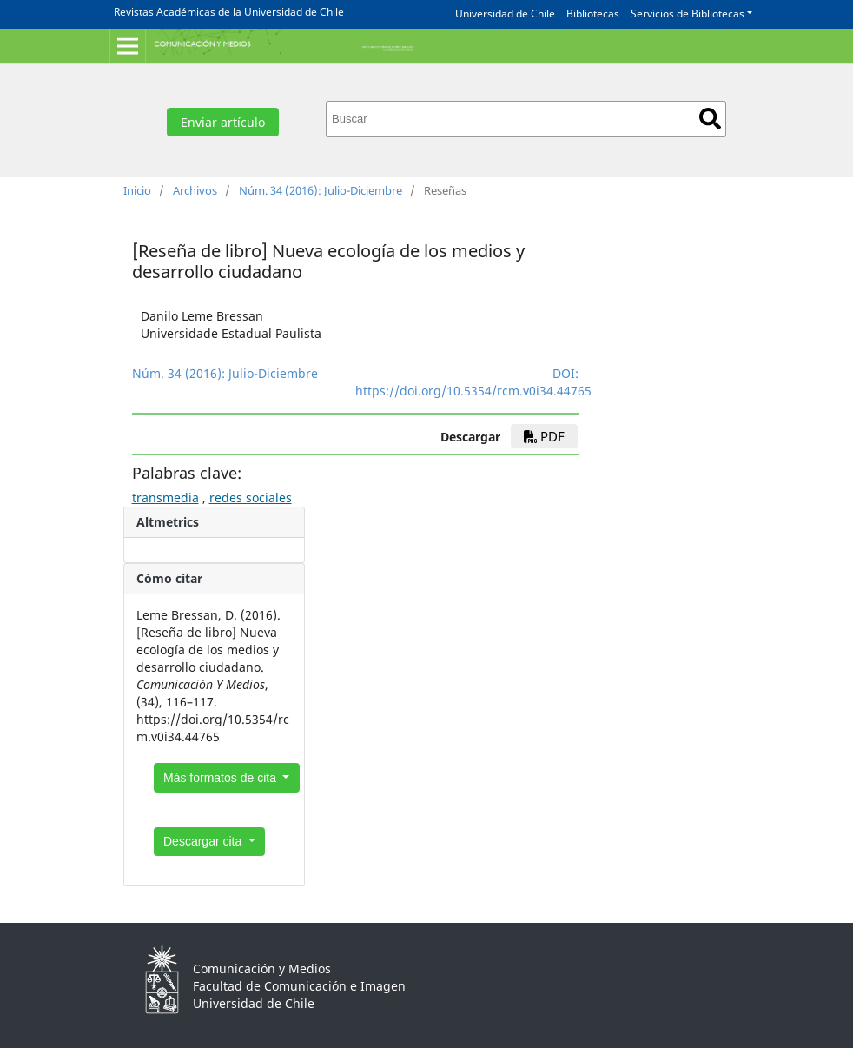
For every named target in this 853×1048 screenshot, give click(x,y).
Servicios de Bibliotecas (687, 13)
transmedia (165, 497)
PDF (544, 436)
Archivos (195, 190)
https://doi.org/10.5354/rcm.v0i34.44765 (473, 390)
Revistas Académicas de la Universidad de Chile (229, 11)
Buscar (710, 118)
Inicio (137, 190)
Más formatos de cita (221, 778)
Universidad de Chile (505, 13)
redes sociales (250, 497)
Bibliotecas (592, 13)
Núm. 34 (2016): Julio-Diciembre (320, 190)
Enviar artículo (223, 122)
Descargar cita (204, 841)
